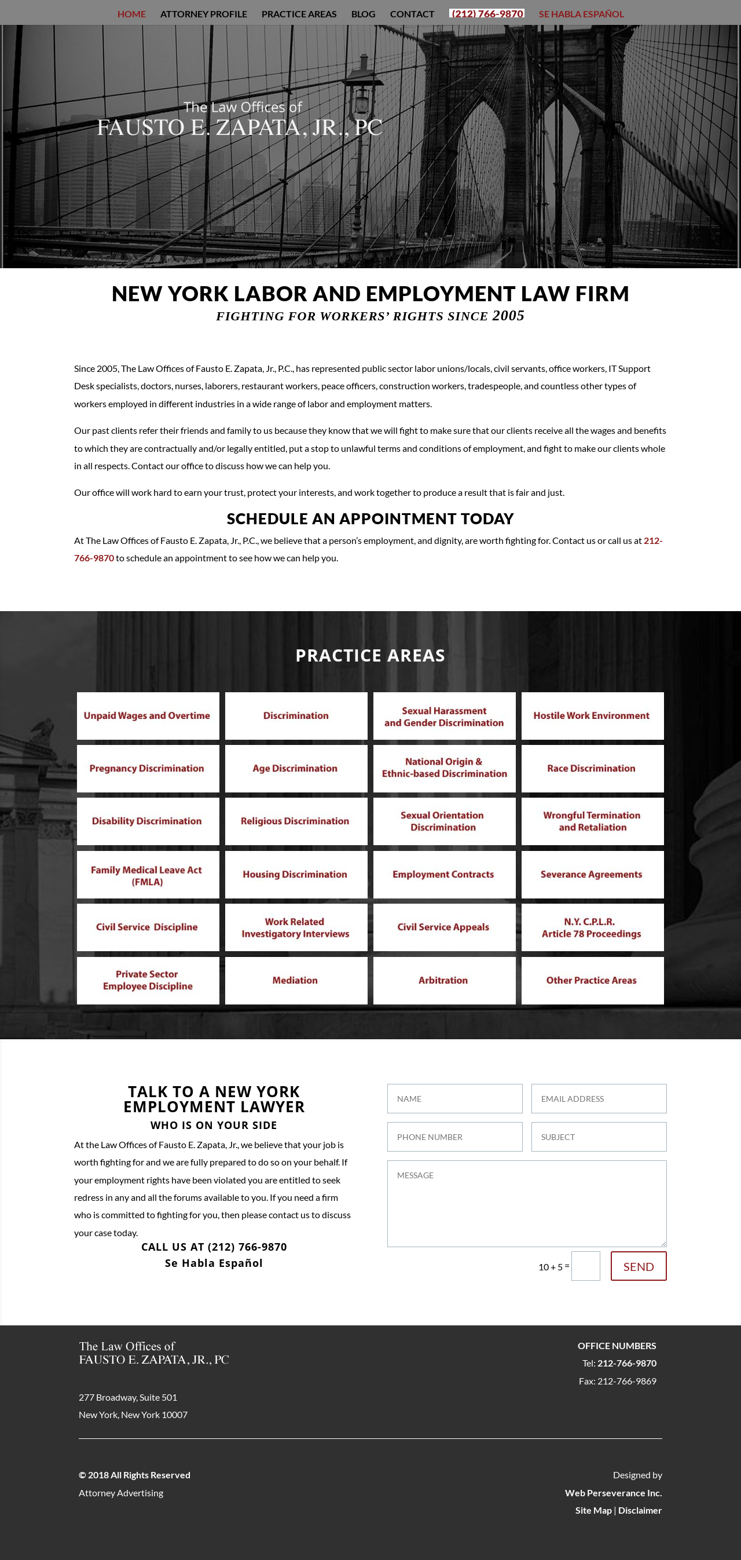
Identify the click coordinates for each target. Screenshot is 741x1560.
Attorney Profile (203, 14)
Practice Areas (299, 14)
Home (132, 14)
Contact (412, 14)
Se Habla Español (581, 14)
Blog (363, 14)
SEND (638, 1266)
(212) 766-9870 (247, 1247)
